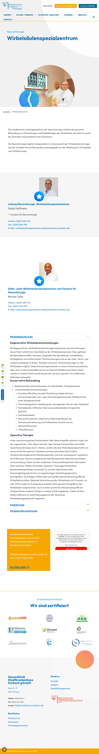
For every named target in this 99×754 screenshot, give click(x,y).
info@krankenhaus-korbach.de (29, 705)
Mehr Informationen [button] (71, 545)
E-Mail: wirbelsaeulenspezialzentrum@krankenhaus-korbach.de (39, 228)
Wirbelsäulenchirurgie (21, 336)
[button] (66, 6)
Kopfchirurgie (17, 504)
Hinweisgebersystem (18, 725)
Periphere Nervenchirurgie (23, 511)
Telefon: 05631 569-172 (19, 221)
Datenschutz (14, 718)
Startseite (6, 112)
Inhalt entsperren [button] (71, 549)
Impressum (13, 721)
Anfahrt (54, 684)
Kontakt (54, 681)
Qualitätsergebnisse (60, 688)
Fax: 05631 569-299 (17, 224)
